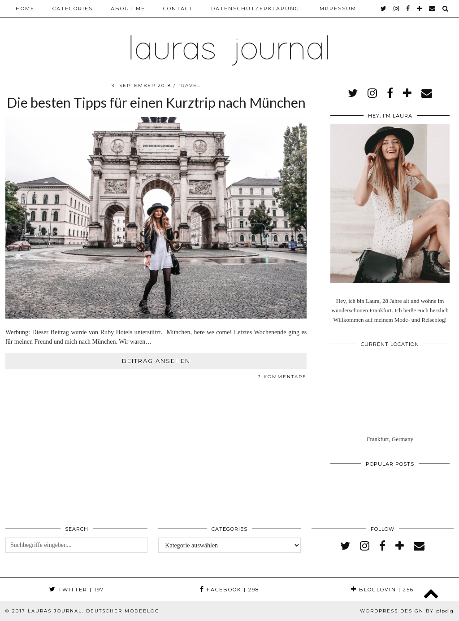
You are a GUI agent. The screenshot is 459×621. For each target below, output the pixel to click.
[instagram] (397, 8)
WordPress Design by (407, 611)
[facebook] (408, 8)
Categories (72, 8)
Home (25, 8)
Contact (178, 8)
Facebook (229, 589)
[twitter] (384, 8)
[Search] (445, 8)
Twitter (76, 589)
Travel (189, 85)
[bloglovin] (420, 8)
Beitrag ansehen (156, 360)
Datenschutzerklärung (255, 8)
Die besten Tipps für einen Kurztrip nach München (156, 102)
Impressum (336, 8)
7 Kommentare (282, 377)
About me (128, 8)
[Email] (432, 8)
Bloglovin (382, 589)
